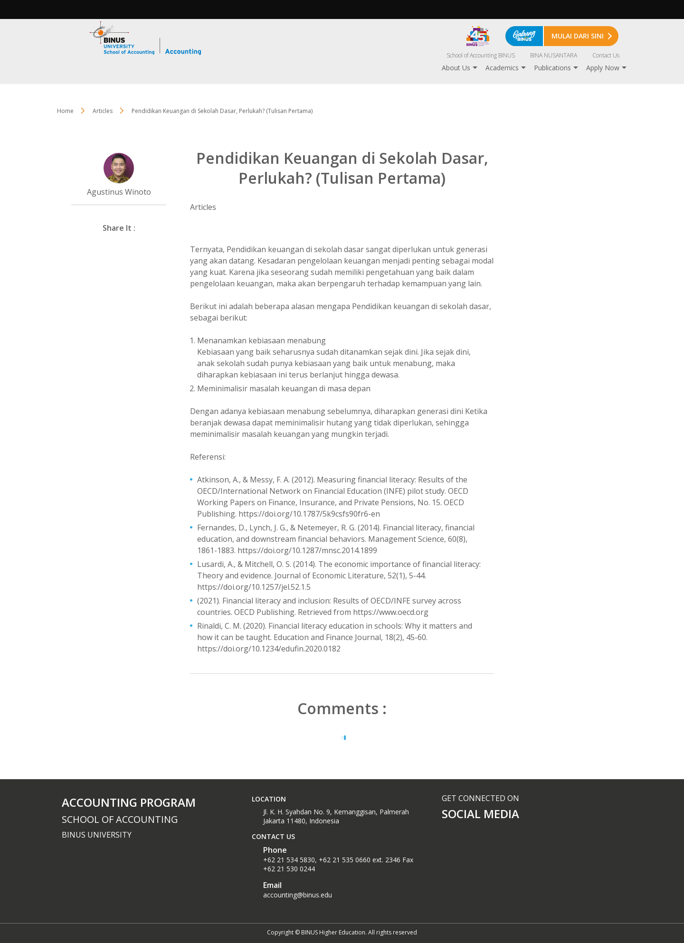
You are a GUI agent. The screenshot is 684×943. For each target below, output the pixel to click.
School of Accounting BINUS (480, 55)
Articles (103, 111)
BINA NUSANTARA (553, 55)
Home (65, 111)
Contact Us (605, 55)
